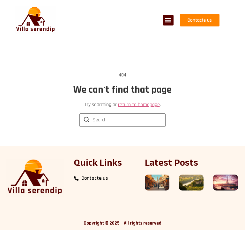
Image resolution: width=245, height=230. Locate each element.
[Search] (86, 121)
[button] (168, 20)
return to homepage (139, 104)
